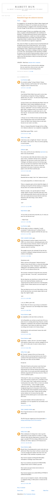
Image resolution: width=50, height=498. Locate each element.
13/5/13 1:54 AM (26, 87)
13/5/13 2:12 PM (26, 234)
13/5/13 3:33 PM (26, 256)
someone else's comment (34, 62)
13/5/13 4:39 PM (26, 298)
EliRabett (23, 149)
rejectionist (43, 152)
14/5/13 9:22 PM (26, 405)
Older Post (45, 490)
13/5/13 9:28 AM (26, 145)
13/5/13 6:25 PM (26, 334)
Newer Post (20, 490)
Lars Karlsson (24, 80)
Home (32, 490)
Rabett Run (25, 6)
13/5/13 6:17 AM (26, 133)
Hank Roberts (24, 210)
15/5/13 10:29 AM (26, 443)
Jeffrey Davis (24, 137)
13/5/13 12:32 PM (26, 206)
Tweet (18, 20)
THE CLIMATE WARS (26, 238)
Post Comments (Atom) (29, 494)
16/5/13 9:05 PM (26, 483)
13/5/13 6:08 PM (26, 310)
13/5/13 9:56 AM (26, 171)
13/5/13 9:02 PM (26, 348)
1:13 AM (31, 71)
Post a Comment (21, 487)
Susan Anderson (25, 314)
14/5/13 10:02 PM (26, 427)
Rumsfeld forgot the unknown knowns (30, 18)
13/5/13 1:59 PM (26, 222)
